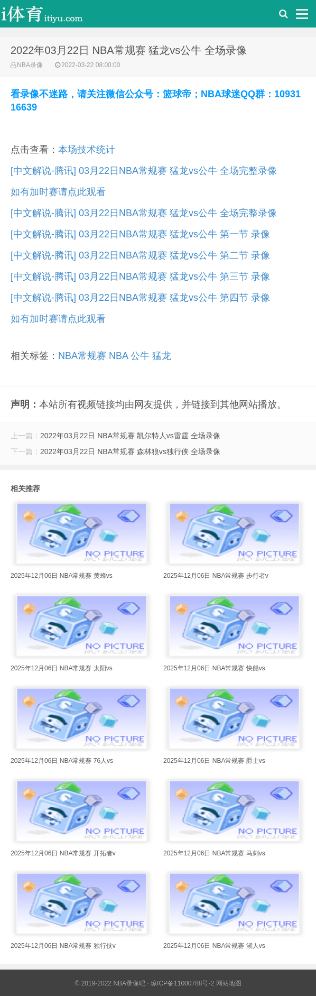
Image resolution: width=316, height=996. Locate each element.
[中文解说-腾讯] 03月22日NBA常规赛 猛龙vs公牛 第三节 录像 (140, 276)
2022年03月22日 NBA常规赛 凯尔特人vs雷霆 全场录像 (130, 435)
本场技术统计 (86, 149)
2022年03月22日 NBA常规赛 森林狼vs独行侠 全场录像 (130, 451)
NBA (118, 356)
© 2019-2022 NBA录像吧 (110, 983)
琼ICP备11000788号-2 (182, 983)
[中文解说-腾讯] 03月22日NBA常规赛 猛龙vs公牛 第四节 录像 (140, 297)
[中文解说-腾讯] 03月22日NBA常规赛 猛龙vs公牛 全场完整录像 (144, 170)
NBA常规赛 (82, 356)
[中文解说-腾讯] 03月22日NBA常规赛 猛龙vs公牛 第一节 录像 (140, 234)
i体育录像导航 (53, 16)
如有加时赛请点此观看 (58, 192)
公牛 (140, 356)
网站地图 (228, 983)
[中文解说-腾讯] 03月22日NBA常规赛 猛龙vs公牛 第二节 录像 (140, 255)
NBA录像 (30, 65)
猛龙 (161, 356)
